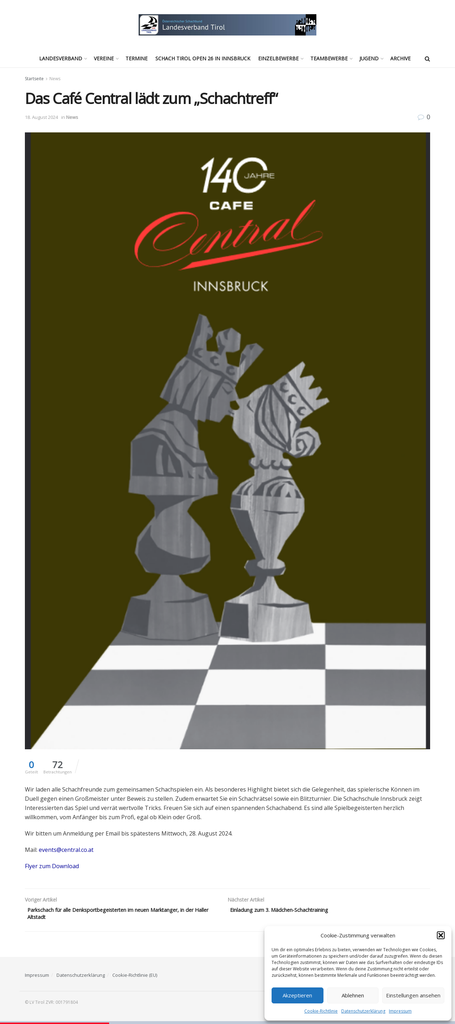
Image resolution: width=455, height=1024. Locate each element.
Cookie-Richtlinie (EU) (134, 977)
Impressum (400, 1011)
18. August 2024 (41, 117)
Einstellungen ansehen (413, 995)
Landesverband (60, 58)
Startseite (34, 79)
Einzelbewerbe (278, 58)
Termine (136, 58)
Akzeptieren (297, 995)
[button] (440, 935)
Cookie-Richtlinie (321, 1011)
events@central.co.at (66, 850)
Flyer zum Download (52, 866)
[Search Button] (427, 58)
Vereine (104, 58)
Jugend (369, 58)
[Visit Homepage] (227, 24)
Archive (400, 58)
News (54, 79)
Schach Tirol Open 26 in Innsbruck (202, 58)
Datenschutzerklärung (363, 1011)
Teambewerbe (329, 58)
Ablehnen (353, 995)
